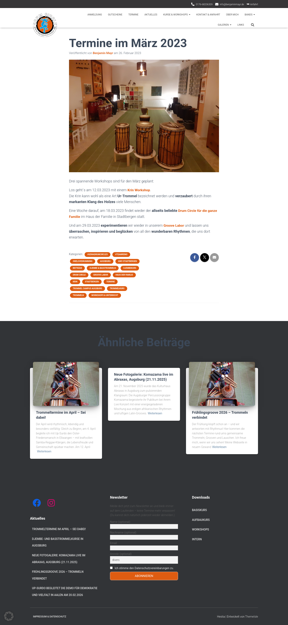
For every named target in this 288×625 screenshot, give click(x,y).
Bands (250, 14)
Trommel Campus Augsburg (87, 288)
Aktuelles (150, 14)
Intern (197, 538)
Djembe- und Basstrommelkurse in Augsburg (57, 542)
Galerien (224, 24)
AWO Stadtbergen (127, 261)
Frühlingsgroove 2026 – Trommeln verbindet (57, 575)
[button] (9, 616)
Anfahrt (252, 4)
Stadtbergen (92, 281)
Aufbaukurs (201, 519)
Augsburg (105, 261)
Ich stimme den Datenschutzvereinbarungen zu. (144, 567)
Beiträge (77, 268)
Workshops (200, 529)
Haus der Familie (124, 274)
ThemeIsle (251, 616)
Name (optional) (120, 521)
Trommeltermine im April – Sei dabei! (59, 528)
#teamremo (121, 254)
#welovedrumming (82, 261)
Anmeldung (94, 14)
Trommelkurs (117, 288)
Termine (133, 14)
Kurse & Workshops (176, 14)
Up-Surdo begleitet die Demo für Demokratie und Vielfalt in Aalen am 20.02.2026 (64, 591)
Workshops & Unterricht (104, 295)
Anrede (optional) (121, 553)
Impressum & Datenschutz (49, 616)
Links (240, 24)
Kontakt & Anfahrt (208, 14)
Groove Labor (174, 225)
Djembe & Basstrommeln (103, 268)
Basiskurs (199, 509)
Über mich (232, 14)
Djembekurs (129, 268)
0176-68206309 (204, 4)
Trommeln (78, 295)
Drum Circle (79, 274)
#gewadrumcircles (97, 254)
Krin (75, 281)
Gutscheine (115, 14)
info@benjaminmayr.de (232, 4)
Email (113, 542)
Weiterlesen (44, 451)
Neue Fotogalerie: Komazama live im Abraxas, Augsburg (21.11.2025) (58, 558)
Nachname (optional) (123, 532)
